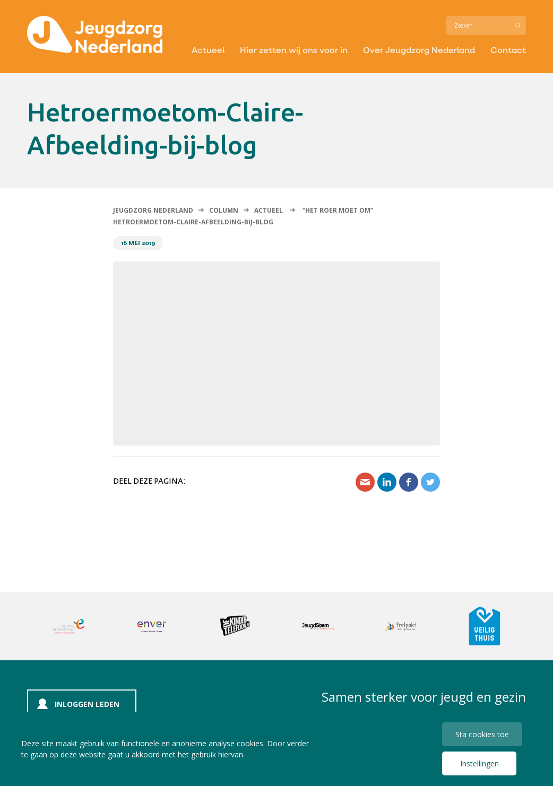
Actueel (208, 49)
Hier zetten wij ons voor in (294, 49)
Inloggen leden (87, 704)
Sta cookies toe (482, 734)
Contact (508, 49)
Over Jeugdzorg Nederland (419, 49)
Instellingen (479, 763)
